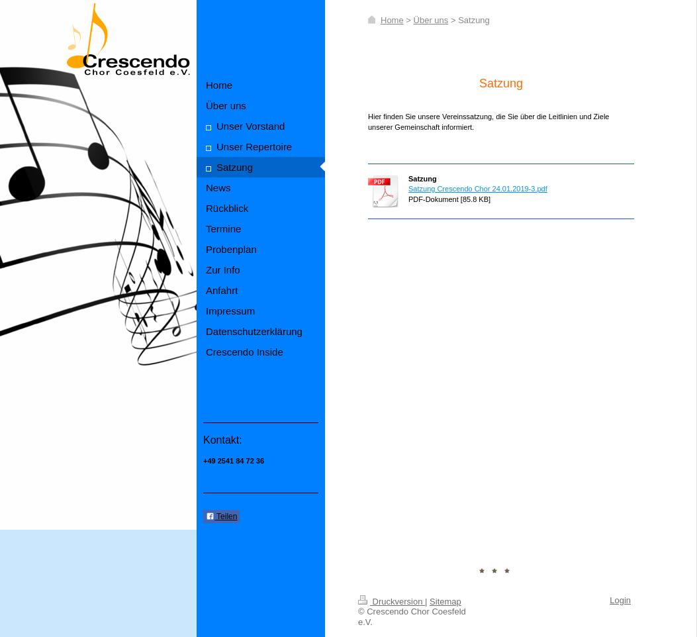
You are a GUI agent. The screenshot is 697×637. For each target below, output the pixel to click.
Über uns (431, 20)
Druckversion (391, 602)
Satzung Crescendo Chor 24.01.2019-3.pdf (477, 189)
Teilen (221, 516)
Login (620, 600)
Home (392, 20)
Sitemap (445, 602)
